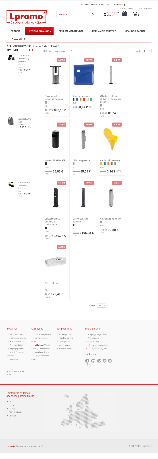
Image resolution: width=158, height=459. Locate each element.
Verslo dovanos (17, 334)
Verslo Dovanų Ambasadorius (38, 351)
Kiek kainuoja (94, 337)
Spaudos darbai (17, 351)
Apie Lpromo (65, 341)
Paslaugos (15, 365)
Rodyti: (138, 51)
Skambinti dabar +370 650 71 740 (95, 5)
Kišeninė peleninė (81, 96)
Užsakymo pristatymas (99, 348)
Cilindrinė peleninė (81, 160)
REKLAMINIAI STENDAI (71, 31)
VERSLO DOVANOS (39, 31)
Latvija (12, 410)
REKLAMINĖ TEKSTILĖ (104, 31)
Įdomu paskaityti (67, 344)
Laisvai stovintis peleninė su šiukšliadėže (52, 222)
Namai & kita (41, 46)
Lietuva (12, 407)
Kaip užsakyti (94, 341)
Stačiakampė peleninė (111, 219)
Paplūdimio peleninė (110, 160)
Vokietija (13, 420)
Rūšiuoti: (47, 51)
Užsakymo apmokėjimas (100, 344)
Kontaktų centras (67, 348)
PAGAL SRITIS (18, 39)
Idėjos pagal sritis (18, 354)
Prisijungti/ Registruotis (99, 334)
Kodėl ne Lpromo (67, 337)
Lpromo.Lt (10, 452)
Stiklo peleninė (52, 283)
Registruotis (145, 8)
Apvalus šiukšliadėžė (55, 160)
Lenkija (12, 413)
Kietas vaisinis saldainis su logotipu (24, 185)
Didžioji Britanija (17, 417)
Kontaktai (118, 5)
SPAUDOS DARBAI (135, 31)
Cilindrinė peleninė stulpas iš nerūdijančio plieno (111, 99)
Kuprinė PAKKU (24, 119)
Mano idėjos (112, 13)
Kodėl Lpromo (66, 334)
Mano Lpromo (127, 8)
